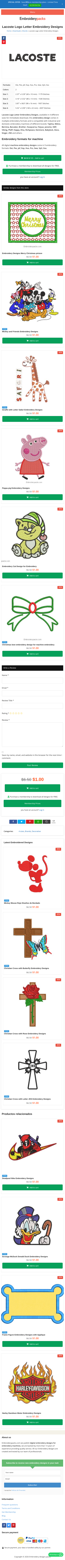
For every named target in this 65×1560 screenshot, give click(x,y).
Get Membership (9, 1512)
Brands (25, 31)
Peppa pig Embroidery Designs (16, 488)
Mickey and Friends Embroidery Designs (20, 332)
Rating (5, 713)
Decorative (36, 831)
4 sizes (21, 831)
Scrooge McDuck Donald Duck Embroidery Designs (25, 1257)
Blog (3, 1516)
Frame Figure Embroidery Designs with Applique (23, 1335)
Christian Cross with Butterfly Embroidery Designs (26, 968)
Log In (42, 177)
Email (5, 688)
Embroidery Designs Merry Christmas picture (22, 253)
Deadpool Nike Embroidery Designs (18, 1178)
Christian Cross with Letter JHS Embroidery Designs (27, 1099)
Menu (32, 12)
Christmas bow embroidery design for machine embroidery (28, 645)
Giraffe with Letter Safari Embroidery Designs (22, 410)
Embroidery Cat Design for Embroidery (19, 566)
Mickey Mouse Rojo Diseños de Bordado (22, 903)
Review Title (8, 700)
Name (5, 675)
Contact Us (6, 1519)
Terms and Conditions (11, 1508)
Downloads (17, 31)
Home (9, 31)
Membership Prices (32, 171)
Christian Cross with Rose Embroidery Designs (25, 1034)
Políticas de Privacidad (18, 1490)
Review (6, 720)
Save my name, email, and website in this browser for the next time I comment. (32, 756)
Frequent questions (10, 1504)
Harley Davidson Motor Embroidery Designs (21, 1413)
